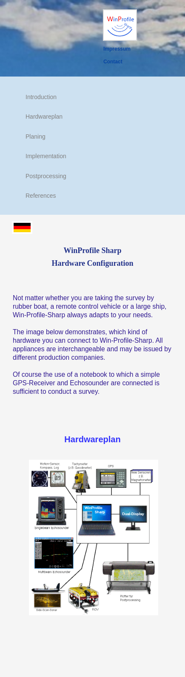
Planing (36, 136)
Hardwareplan (44, 116)
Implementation (46, 156)
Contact (112, 62)
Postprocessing (46, 176)
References (41, 195)
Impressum (117, 49)
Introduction (41, 97)
